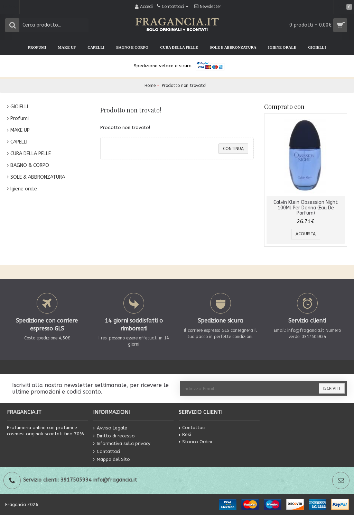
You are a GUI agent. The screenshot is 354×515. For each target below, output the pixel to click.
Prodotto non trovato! (184, 85)
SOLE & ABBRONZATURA (37, 177)
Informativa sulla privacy (121, 444)
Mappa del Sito (111, 459)
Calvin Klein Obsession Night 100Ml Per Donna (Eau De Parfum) (305, 207)
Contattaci (106, 452)
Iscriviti (331, 388)
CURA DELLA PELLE (30, 154)
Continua (233, 148)
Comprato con (284, 106)
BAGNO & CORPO (29, 165)
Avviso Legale (110, 428)
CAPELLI (18, 142)
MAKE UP (20, 130)
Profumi (19, 118)
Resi (185, 434)
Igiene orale (23, 189)
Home (150, 85)
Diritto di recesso (114, 436)
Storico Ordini (195, 441)
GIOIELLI (19, 107)
